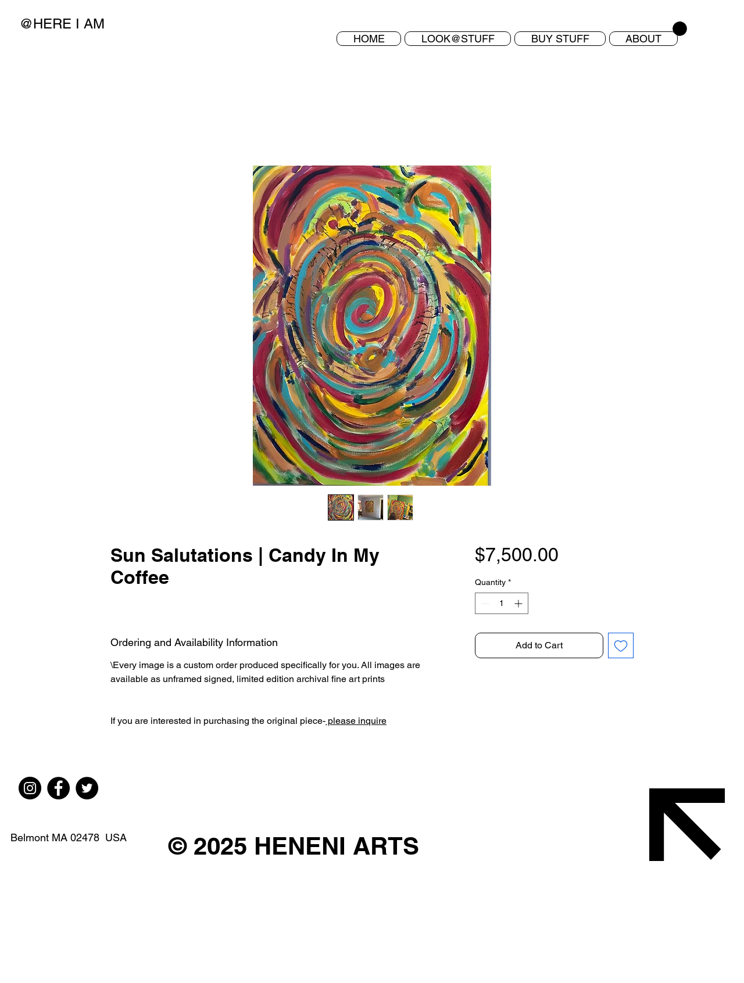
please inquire (356, 720)
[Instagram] (30, 788)
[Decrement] (484, 603)
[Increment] (519, 603)
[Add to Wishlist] (621, 645)
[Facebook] (58, 788)
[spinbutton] (501, 603)
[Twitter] (87, 788)
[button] (560, 38)
